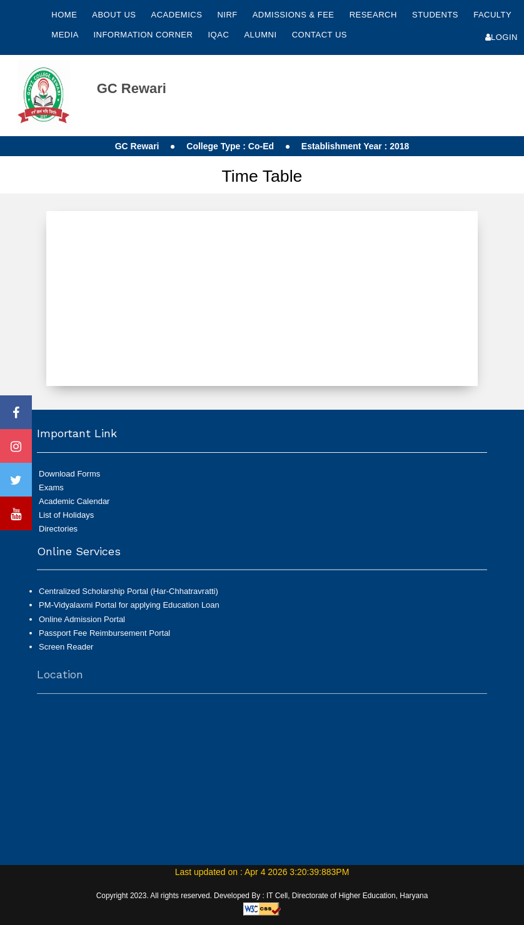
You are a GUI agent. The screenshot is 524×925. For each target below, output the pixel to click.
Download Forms (69, 473)
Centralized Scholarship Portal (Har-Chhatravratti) (128, 596)
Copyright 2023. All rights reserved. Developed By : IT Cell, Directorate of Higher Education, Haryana (262, 895)
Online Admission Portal (82, 624)
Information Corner (144, 34)
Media (66, 34)
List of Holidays (66, 515)
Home (64, 14)
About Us (115, 14)
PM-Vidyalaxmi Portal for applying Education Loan (129, 610)
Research (375, 14)
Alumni (261, 34)
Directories (58, 528)
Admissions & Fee (295, 14)
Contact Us (319, 34)
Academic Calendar (74, 501)
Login (501, 37)
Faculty (492, 14)
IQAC (220, 34)
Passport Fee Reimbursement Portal (104, 638)
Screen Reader (66, 651)
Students (436, 14)
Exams (51, 487)
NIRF (227, 14)
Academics (178, 14)
